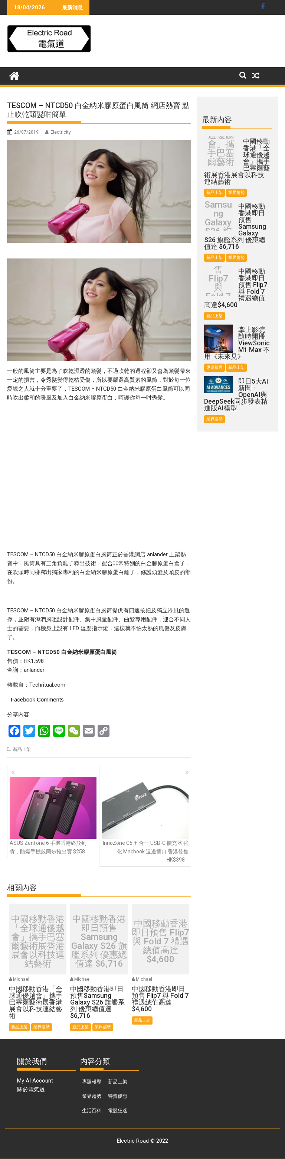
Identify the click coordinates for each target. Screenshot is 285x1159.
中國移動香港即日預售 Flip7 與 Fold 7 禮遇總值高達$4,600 (160, 941)
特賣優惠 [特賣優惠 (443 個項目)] (117, 1096)
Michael (21, 979)
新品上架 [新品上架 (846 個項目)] (117, 1081)
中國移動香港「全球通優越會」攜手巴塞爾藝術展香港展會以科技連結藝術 (38, 941)
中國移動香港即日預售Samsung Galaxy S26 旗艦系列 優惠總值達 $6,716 (99, 941)
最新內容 (217, 119)
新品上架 (22, 749)
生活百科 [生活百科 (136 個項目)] (91, 1110)
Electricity (60, 132)
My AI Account (35, 1080)
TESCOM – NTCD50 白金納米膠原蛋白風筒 (120, 388)
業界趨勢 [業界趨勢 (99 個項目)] (91, 1096)
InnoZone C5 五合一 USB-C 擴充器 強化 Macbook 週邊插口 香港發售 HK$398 (145, 820)
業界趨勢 (41, 1027)
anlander (34, 670)
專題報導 (214, 367)
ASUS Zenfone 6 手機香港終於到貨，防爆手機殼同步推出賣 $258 (53, 815)
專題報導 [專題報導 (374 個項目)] (91, 1081)
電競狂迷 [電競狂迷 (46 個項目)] (117, 1110)
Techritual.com (47, 684)
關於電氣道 (31, 1089)
